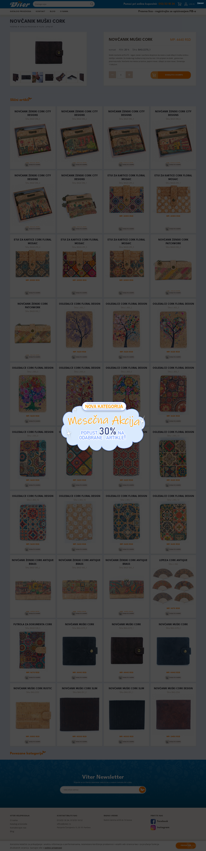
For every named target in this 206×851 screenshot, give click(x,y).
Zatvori (200, 3)
